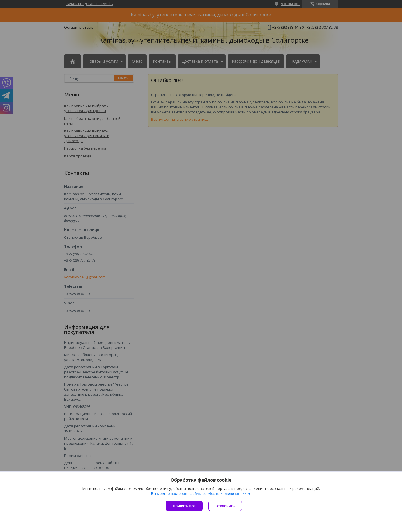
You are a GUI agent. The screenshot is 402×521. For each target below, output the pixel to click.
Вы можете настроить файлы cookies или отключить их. (199, 493)
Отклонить (225, 506)
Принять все (184, 506)
